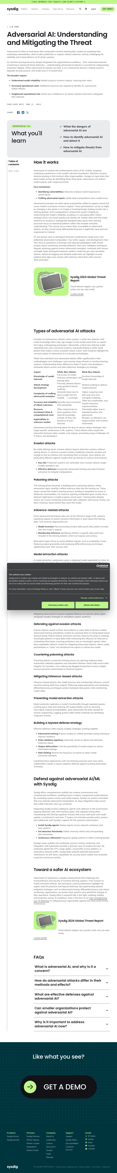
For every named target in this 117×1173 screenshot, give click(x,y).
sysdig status (71, 1140)
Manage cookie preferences (92, 598)
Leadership (50, 1140)
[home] (12, 9)
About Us (50, 1136)
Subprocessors (72, 1167)
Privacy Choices (84, 1167)
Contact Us (106, 1167)
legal (48, 1154)
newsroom (50, 1147)
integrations (32, 1147)
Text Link (13, 171)
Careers (49, 1143)
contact (49, 1150)
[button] (24, 9)
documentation (72, 1143)
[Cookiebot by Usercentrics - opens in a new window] (98, 566)
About (56, 589)
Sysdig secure (13, 1136)
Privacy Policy (40, 589)
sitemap (49, 1157)
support (69, 1136)
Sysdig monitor (13, 1140)
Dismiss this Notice (92, 605)
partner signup (33, 1140)
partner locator (33, 1143)
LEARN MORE (77, 294)
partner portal (32, 1150)
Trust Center (96, 1167)
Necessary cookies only (58, 605)
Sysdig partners (33, 1136)
